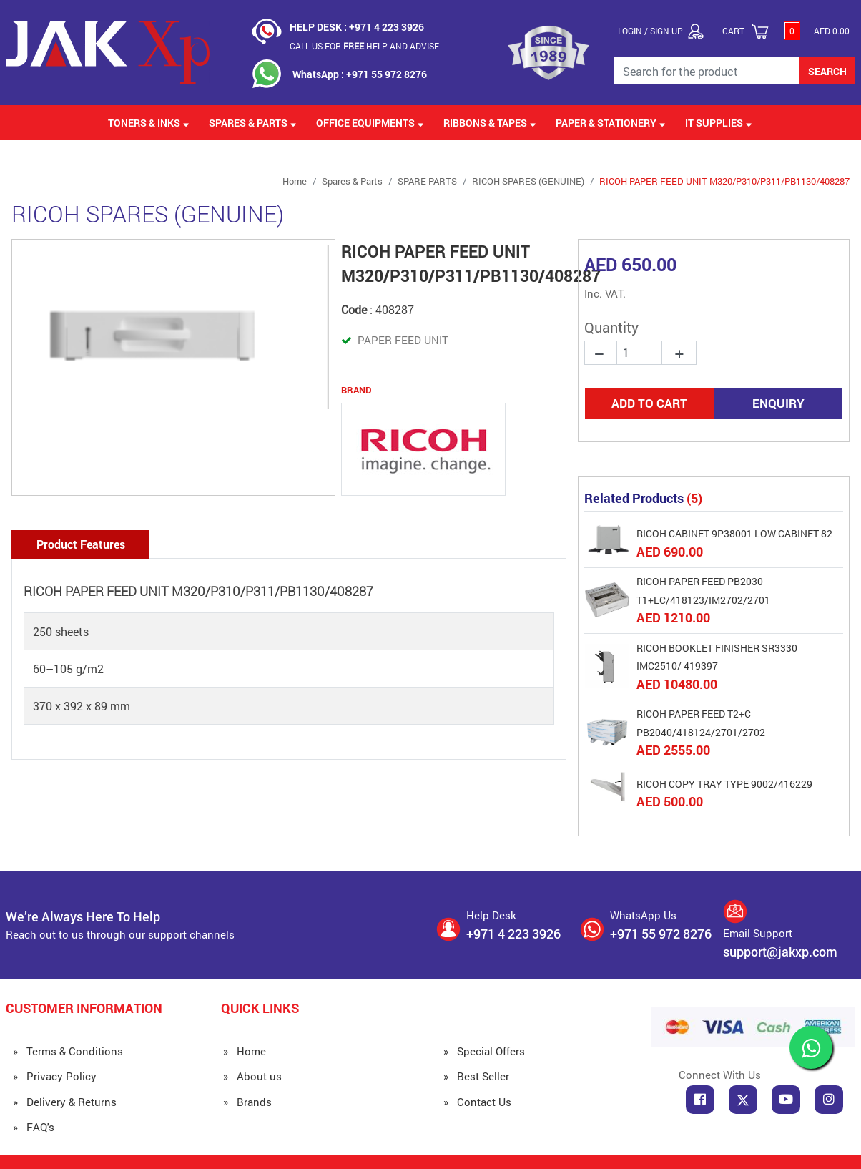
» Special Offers (484, 1051)
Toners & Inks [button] (149, 122)
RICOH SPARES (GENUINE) (528, 181)
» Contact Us (477, 1102)
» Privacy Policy (55, 1076)
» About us (252, 1076)
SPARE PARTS (427, 181)
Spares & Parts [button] (253, 122)
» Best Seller (476, 1076)
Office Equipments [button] (370, 122)
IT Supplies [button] (718, 122)
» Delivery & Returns (65, 1102)
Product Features (80, 544)
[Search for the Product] (707, 70)
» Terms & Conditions (68, 1051)
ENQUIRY (778, 403)
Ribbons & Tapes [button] (489, 122)
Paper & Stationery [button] (611, 122)
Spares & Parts (352, 181)
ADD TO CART (649, 403)
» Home (244, 1051)
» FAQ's (33, 1127)
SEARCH (827, 71)
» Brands (247, 1102)
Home (294, 181)
